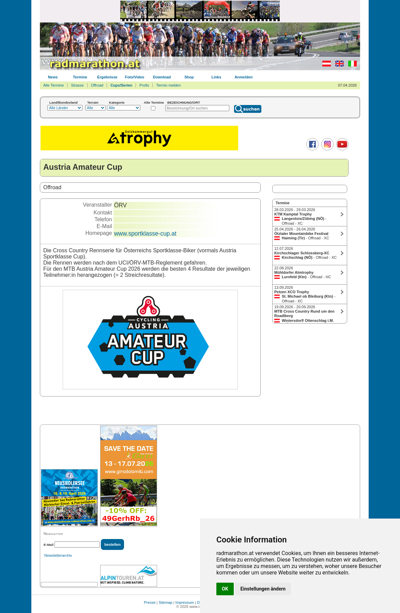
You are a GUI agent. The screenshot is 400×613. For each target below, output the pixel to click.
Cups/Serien (121, 85)
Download (162, 77)
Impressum (184, 602)
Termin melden (168, 85)
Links (216, 77)
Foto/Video (134, 77)
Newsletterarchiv (58, 555)
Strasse (77, 85)
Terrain (92, 102)
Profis (144, 85)
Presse (149, 602)
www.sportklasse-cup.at (145, 233)
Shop (189, 77)
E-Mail (48, 545)
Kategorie (117, 102)
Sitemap (165, 602)
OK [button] (225, 589)
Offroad (97, 85)
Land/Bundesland (63, 102)
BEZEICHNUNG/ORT (183, 102)
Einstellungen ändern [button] (263, 589)
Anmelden (243, 77)
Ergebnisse (107, 77)
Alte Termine (154, 102)
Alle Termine (53, 85)
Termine (80, 77)
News (53, 77)
